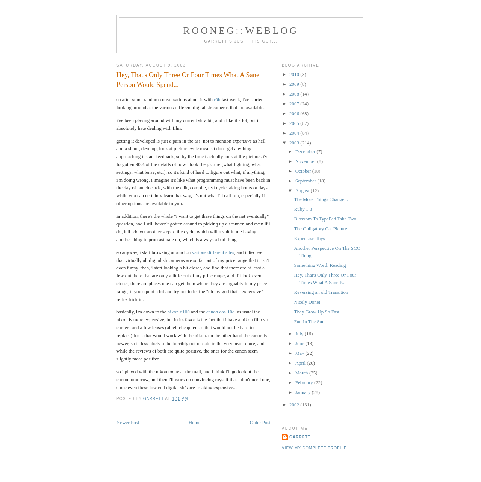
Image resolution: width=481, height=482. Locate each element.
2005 (294, 123)
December (306, 151)
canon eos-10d (220, 312)
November (306, 161)
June (300, 343)
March (302, 373)
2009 (294, 84)
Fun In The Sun (309, 321)
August (303, 190)
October (303, 171)
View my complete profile (314, 448)
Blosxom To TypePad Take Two (325, 219)
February (304, 382)
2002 (294, 404)
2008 (294, 94)
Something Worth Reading (320, 265)
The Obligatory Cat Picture (320, 228)
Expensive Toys (309, 238)
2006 (294, 113)
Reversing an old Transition (321, 292)
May (300, 353)
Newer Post (127, 422)
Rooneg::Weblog (241, 30)
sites (229, 252)
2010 (294, 74)
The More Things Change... (321, 199)
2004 (294, 133)
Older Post (260, 422)
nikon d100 (179, 312)
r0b (217, 99)
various (199, 252)
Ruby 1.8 (303, 209)
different (215, 252)
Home (195, 422)
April (301, 363)
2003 (294, 143)
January (303, 392)
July (300, 333)
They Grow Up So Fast (316, 312)
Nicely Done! (307, 302)
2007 (294, 103)
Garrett (299, 437)
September (306, 181)
